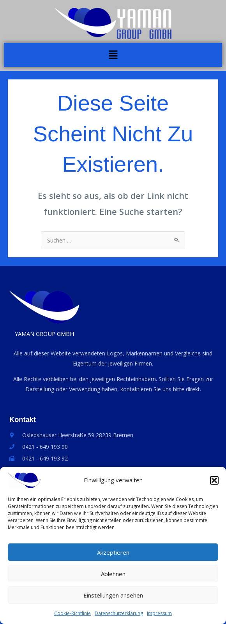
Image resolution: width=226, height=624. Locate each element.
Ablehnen (113, 576)
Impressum (159, 615)
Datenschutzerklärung (119, 615)
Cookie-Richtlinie (72, 615)
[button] (214, 483)
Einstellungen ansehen (113, 597)
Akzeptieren (113, 555)
